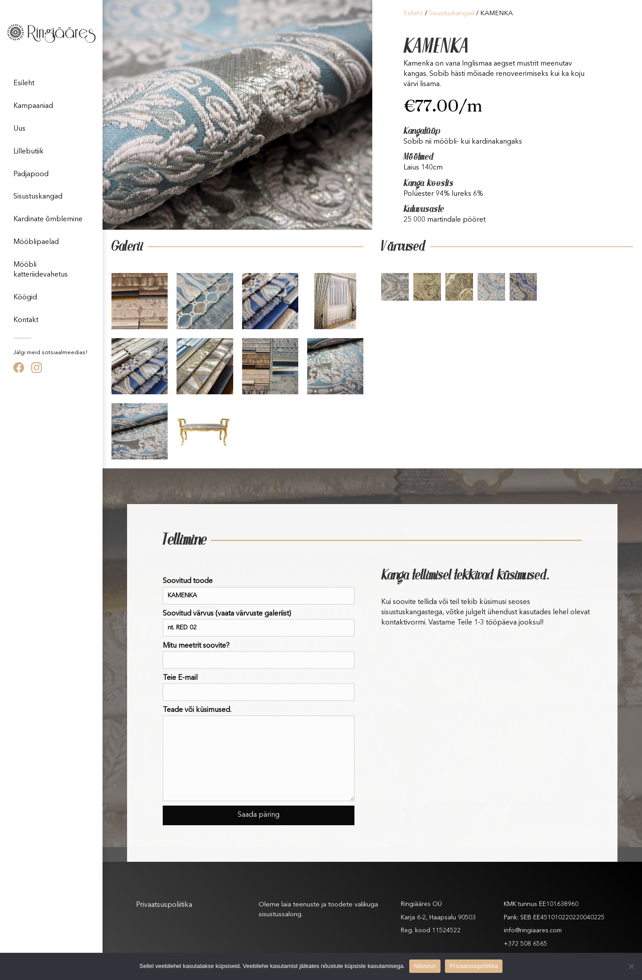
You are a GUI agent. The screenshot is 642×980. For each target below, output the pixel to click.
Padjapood (31, 174)
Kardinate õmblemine (47, 219)
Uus (19, 128)
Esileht (23, 83)
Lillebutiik (28, 151)
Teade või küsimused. (258, 754)
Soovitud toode (258, 591)
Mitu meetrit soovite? (258, 655)
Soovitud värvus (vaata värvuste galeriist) (258, 623)
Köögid (25, 297)
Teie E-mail (258, 687)
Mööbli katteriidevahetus (40, 269)
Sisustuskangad (37, 196)
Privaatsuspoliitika (164, 905)
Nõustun (425, 966)
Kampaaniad (33, 106)
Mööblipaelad (36, 242)
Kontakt (25, 320)
